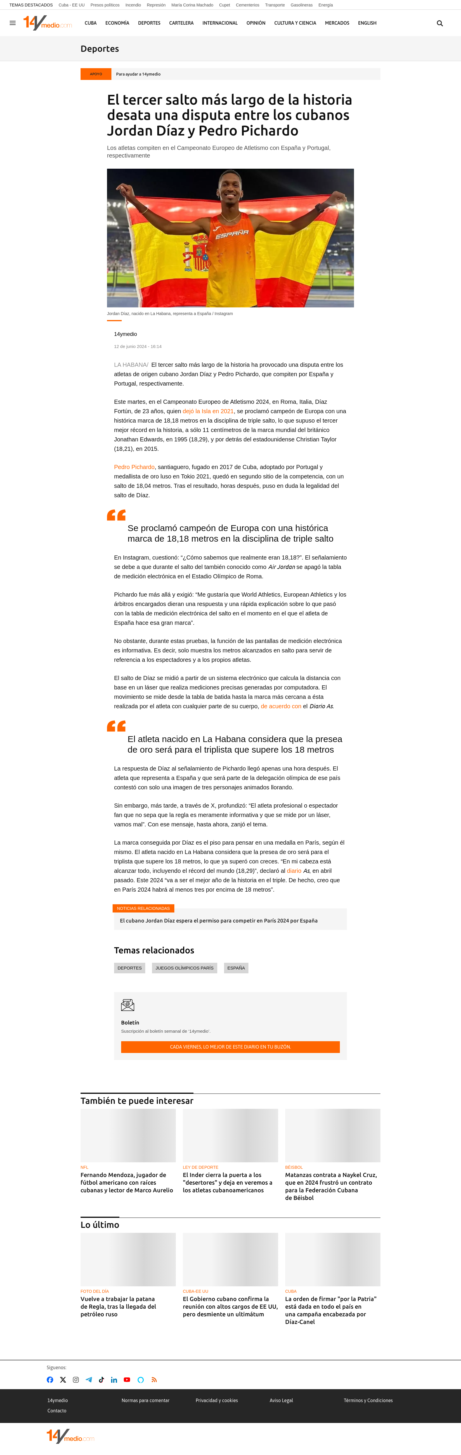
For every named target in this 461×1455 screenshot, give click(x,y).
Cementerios (247, 5)
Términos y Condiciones (368, 1400)
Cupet (224, 5)
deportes (130, 967)
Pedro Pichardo (134, 467)
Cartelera (181, 23)
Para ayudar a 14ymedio (138, 74)
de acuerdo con (281, 706)
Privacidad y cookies (217, 1400)
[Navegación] (12, 22)
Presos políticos (105, 5)
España (236, 967)
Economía (117, 23)
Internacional (220, 23)
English (367, 23)
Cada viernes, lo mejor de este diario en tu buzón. (230, 1046)
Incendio (133, 5)
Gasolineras (302, 5)
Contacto (57, 1410)
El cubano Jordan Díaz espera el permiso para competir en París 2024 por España (219, 920)
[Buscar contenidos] (439, 24)
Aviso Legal (281, 1400)
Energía (325, 5)
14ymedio (58, 1400)
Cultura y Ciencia (295, 23)
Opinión (255, 23)
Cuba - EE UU (72, 5)
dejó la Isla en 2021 (207, 411)
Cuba (91, 23)
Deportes (149, 23)
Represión (156, 5)
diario (294, 871)
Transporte (275, 5)
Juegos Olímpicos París (184, 967)
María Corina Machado (192, 5)
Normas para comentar (146, 1400)
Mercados (337, 23)
